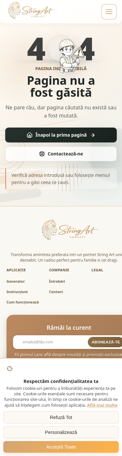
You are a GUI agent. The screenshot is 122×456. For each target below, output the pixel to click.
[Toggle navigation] (109, 11)
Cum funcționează (23, 302)
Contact (56, 292)
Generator (16, 281)
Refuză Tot (61, 417)
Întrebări (57, 281)
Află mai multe (102, 405)
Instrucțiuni (17, 292)
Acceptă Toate (61, 447)
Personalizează (61, 432)
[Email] (52, 342)
